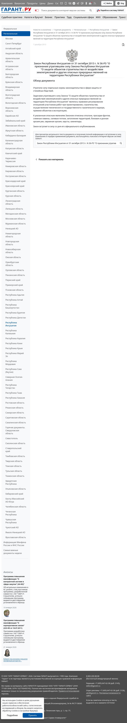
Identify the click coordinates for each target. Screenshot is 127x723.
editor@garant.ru (93, 686)
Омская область (13, 257)
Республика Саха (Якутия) (13, 370)
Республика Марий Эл (14, 355)
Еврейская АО (12, 115)
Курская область (13, 196)
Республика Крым (14, 348)
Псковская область (14, 290)
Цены (42, 3)
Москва (9, 38)
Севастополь (11, 438)
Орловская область (14, 270)
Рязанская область (14, 407)
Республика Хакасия (15, 397)
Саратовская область (15, 417)
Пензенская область (15, 275)
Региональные (10, 33)
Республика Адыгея (14, 295)
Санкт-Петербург (13, 43)
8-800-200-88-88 (92, 676)
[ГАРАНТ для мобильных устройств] (65, 3)
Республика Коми (13, 343)
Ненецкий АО (11, 228)
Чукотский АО (12, 527)
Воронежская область (11, 109)
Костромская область (15, 176)
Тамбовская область (15, 456)
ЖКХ (98, 17)
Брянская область (14, 82)
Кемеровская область (15, 166)
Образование (110, 17)
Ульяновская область (15, 488)
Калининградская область (13, 142)
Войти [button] (107, 3)
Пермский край (12, 280)
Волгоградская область (12, 96)
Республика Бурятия (15, 312)
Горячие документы (62, 30)
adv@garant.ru (92, 693)
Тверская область (13, 461)
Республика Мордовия (11, 363)
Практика (59, 17)
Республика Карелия (15, 338)
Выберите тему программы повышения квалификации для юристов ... (15, 660)
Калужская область (14, 148)
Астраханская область (11, 68)
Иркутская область (14, 130)
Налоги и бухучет (33, 17)
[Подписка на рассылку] (61, 3)
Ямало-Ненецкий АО (15, 532)
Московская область (15, 218)
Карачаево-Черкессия (10, 160)
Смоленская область (15, 443)
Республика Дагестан (15, 317)
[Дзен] (74, 3)
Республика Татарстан (11, 386)
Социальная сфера (84, 17)
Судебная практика (11, 17)
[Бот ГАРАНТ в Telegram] (82, 3)
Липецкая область (14, 208)
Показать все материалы (49, 159)
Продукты (32, 3)
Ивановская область (15, 125)
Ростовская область (14, 402)
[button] (110, 10)
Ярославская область (15, 537)
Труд (69, 17)
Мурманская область (15, 223)
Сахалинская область (15, 422)
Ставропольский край (13, 450)
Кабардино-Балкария (15, 135)
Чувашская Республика (11, 521)
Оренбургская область (12, 264)
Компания (7, 3)
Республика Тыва (13, 392)
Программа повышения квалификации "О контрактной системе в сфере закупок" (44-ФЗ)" (14, 580)
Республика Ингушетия (11, 324)
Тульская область (13, 471)
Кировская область (14, 171)
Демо (50, 3)
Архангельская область (12, 60)
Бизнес (48, 17)
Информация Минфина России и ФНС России (14, 544)
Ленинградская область (12, 202)
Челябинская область (15, 506)
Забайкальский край (15, 120)
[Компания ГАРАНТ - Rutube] (90, 3)
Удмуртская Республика (11, 482)
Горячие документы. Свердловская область (15, 430)
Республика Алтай (14, 299)
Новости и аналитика (42, 30)
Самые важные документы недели (12, 552)
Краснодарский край (15, 181)
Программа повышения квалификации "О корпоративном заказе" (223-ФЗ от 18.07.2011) (14, 624)
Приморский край (14, 285)
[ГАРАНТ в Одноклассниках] (86, 3)
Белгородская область (12, 76)
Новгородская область (12, 243)
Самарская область (14, 412)
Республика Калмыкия (11, 332)
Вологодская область (15, 103)
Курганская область (14, 191)
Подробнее (12, 715)
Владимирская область (12, 88)
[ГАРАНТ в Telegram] (77, 3)
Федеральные (10, 28)
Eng (120, 3)
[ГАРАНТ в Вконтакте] (69, 3)
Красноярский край (14, 186)
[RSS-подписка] (94, 3)
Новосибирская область (12, 251)
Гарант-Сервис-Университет (54, 718)
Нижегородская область (13, 235)
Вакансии (20, 3)
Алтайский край (13, 48)
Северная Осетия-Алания (14, 378)
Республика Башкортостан (12, 306)
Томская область (13, 466)
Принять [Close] (33, 715)
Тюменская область (14, 476)
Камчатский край (13, 153)
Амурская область (14, 53)
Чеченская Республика (11, 513)
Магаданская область (15, 213)
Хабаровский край (14, 493)
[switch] (37, 10)
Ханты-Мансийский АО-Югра (14, 500)
